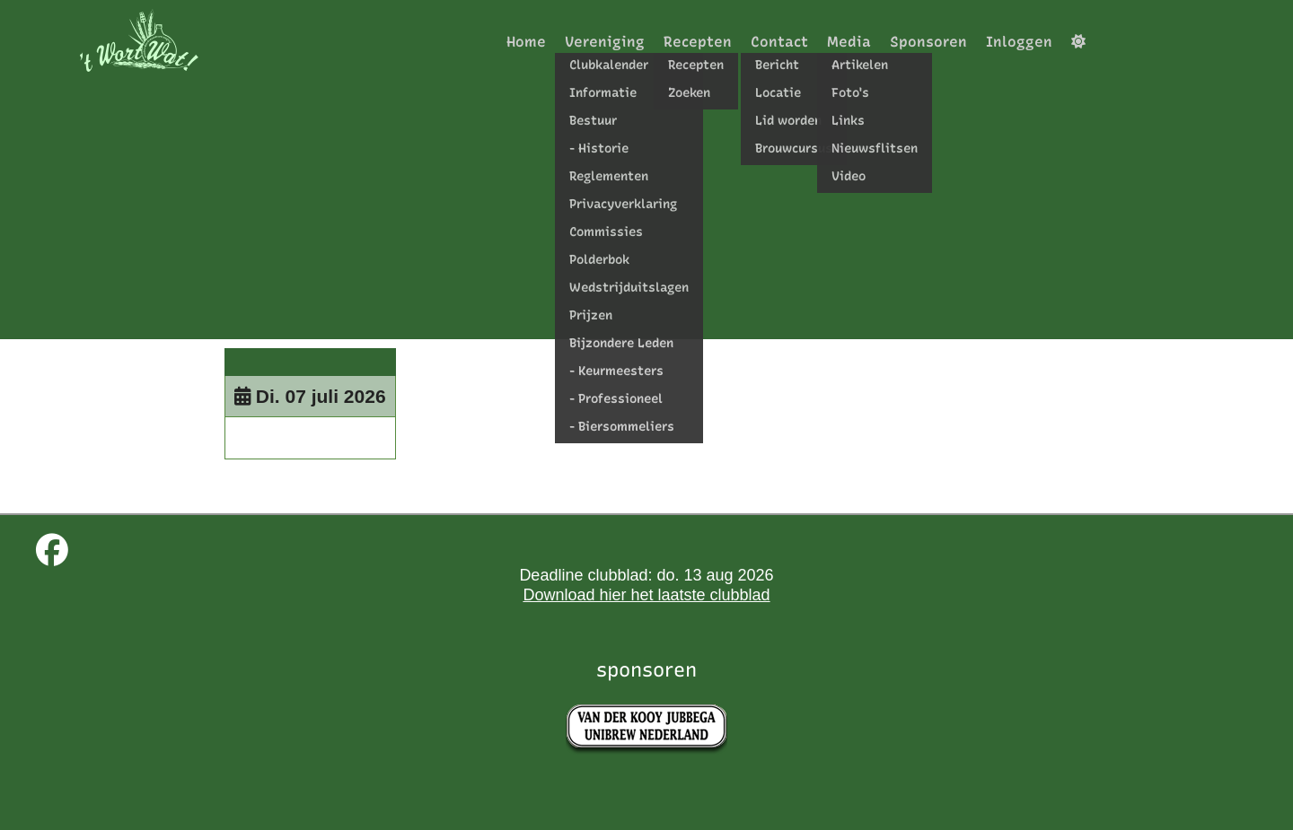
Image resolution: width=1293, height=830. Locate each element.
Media (849, 41)
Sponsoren (928, 41)
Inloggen (1019, 41)
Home (526, 41)
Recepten (698, 41)
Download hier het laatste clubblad (646, 595)
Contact (779, 41)
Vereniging (605, 41)
